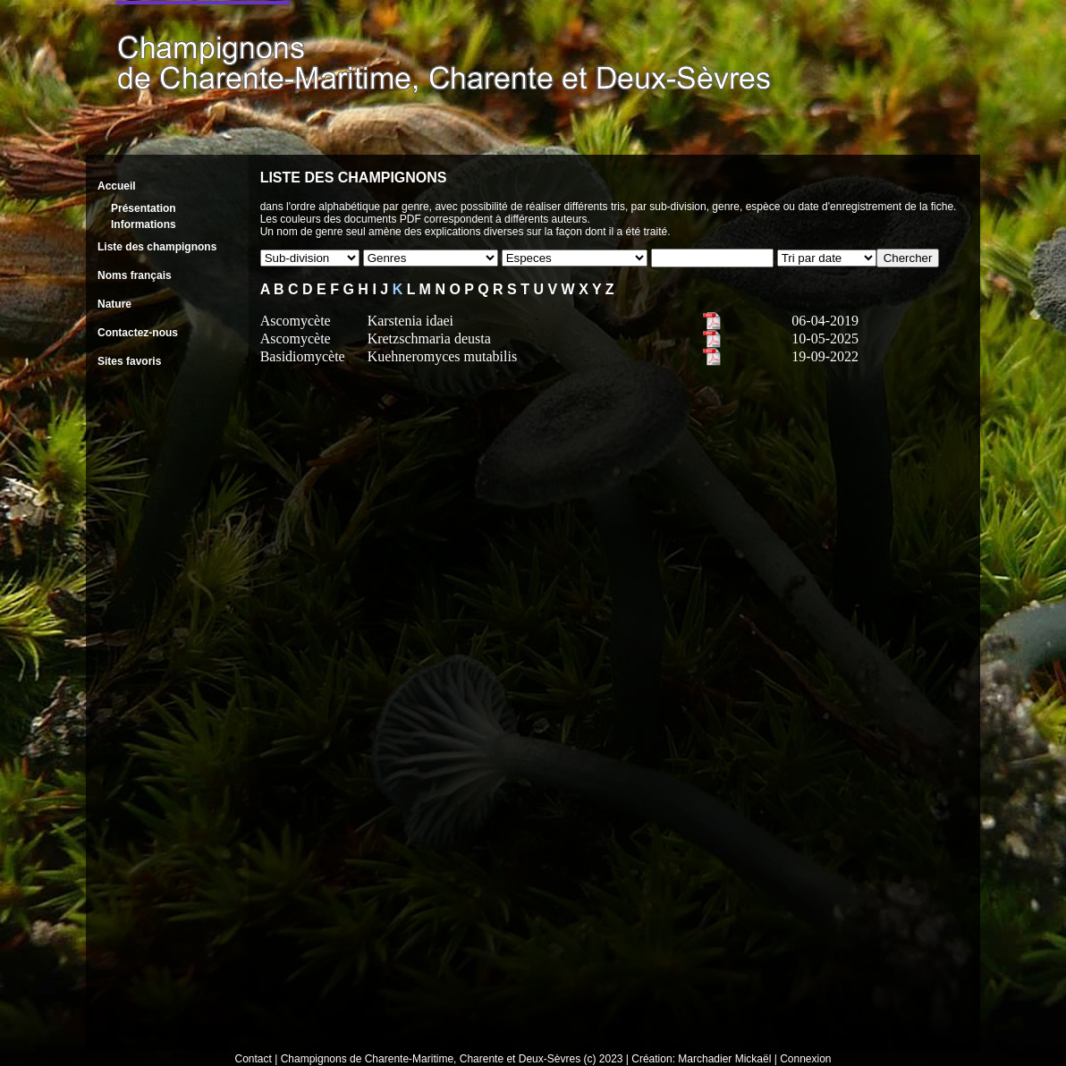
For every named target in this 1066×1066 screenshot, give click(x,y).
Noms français (134, 275)
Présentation (143, 208)
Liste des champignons (156, 247)
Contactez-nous (137, 332)
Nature (114, 304)
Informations (143, 224)
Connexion (805, 1059)
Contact (253, 1059)
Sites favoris (129, 361)
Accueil (116, 186)
